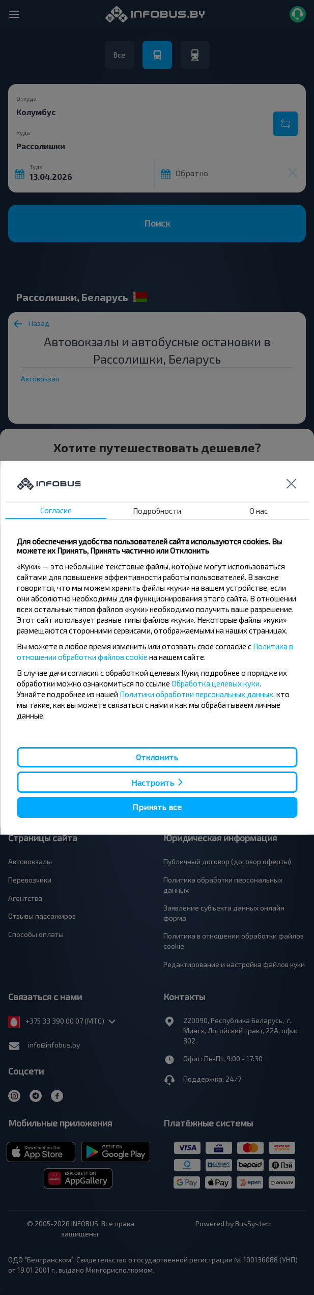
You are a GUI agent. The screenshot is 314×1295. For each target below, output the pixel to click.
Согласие (56, 510)
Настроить (152, 782)
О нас (258, 510)
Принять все (157, 807)
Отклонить (157, 757)
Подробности (157, 510)
